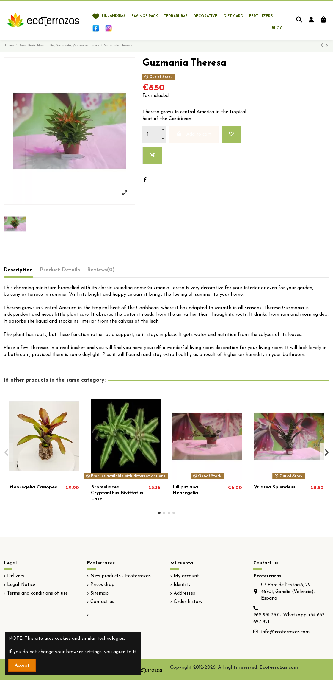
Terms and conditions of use (37, 593)
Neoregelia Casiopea (34, 487)
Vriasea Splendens (274, 487)
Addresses (184, 593)
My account (186, 576)
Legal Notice (21, 584)
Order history (188, 601)
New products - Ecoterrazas (120, 576)
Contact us (102, 601)
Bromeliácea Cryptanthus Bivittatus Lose (117, 493)
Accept (22, 665)
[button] (159, 513)
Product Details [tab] (60, 270)
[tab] (101, 271)
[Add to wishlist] (231, 134)
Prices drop (102, 584)
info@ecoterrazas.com (285, 632)
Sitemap (99, 593)
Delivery (15, 576)
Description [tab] (18, 270)
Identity (182, 584)
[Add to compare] (152, 155)
